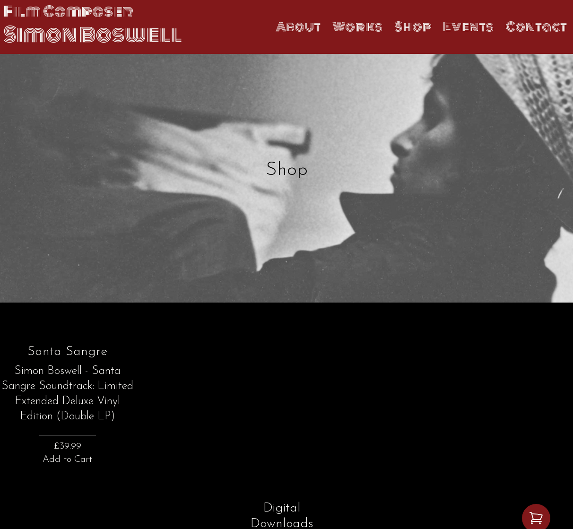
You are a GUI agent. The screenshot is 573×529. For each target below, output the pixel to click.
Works (357, 27)
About (298, 27)
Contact (536, 27)
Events (468, 27)
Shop (413, 27)
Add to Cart (67, 459)
